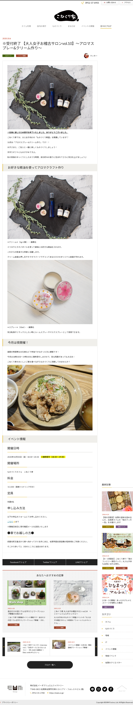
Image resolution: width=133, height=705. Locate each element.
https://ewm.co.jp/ (56, 693)
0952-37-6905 (92, 2)
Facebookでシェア (18, 562)
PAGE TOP (122, 691)
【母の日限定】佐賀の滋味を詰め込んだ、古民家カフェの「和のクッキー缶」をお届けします (117, 519)
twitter (104, 689)
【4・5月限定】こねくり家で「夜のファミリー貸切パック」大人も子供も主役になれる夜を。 (117, 561)
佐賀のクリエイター (113, 662)
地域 (107, 635)
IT (106, 642)
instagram (98, 689)
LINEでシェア (82, 562)
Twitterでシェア (50, 562)
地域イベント (121, 526)
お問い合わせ (111, 2)
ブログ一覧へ (49, 665)
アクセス (127, 2)
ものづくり (8, 55)
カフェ (108, 526)
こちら (10, 522)
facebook (110, 689)
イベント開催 (22, 55)
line (92, 689)
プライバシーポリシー (10, 702)
